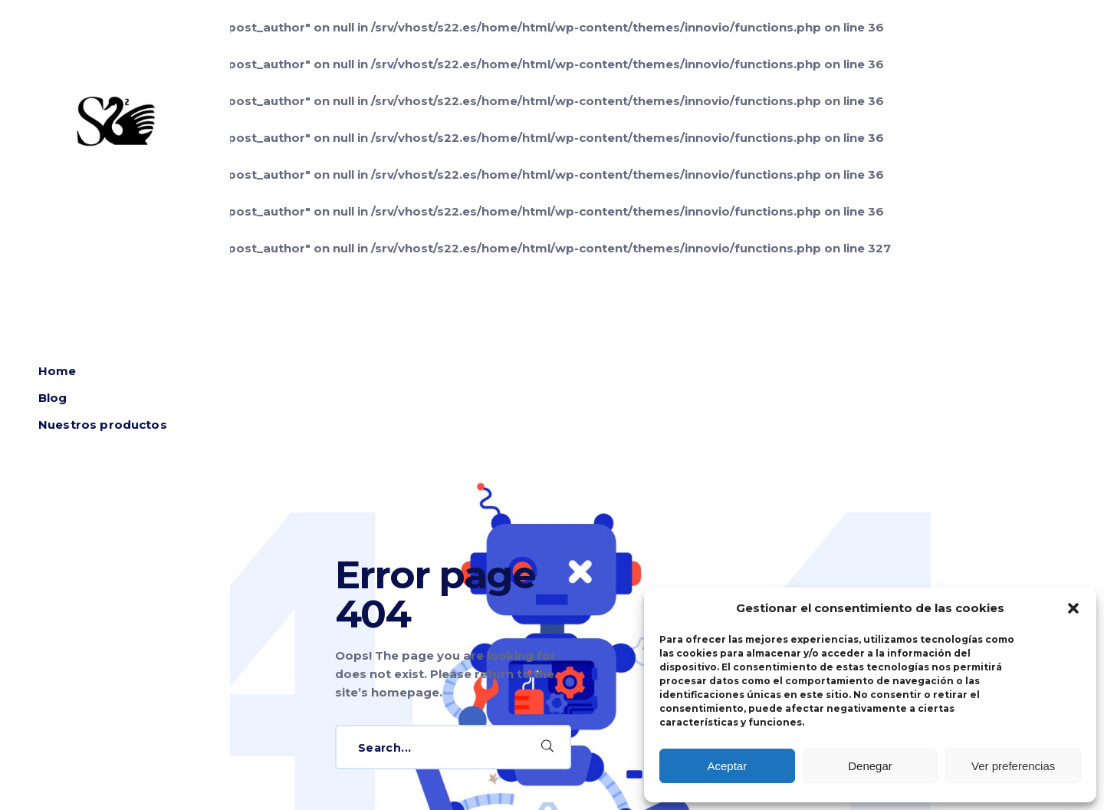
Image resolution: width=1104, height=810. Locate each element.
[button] (1073, 608)
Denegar (870, 765)
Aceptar (727, 765)
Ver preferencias (1013, 765)
